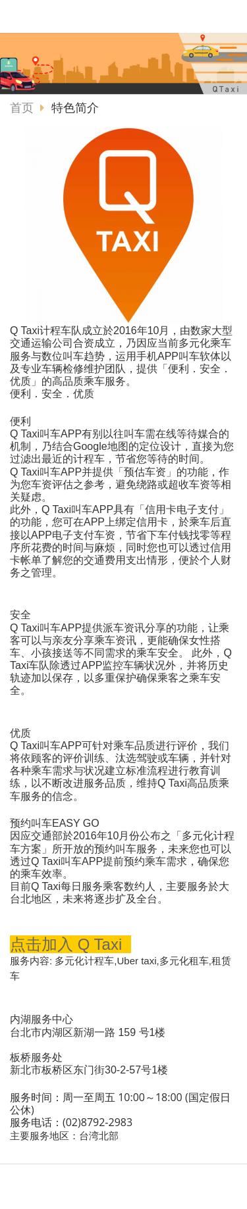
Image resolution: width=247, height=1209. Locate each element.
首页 (22, 107)
